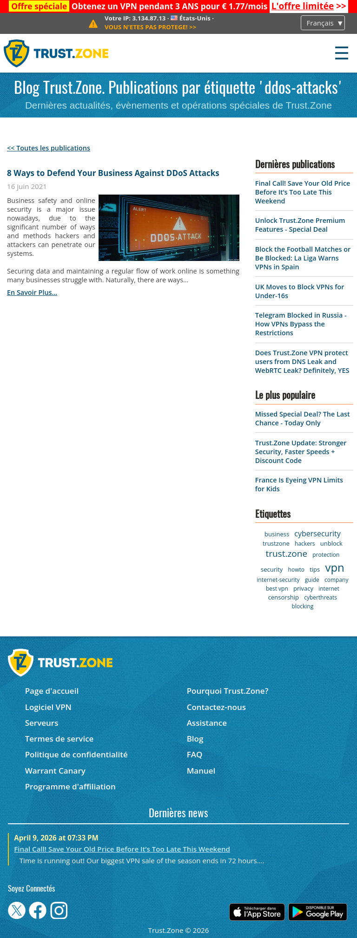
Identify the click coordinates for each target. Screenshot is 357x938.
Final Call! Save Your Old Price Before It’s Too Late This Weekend (302, 192)
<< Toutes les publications (48, 147)
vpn (334, 567)
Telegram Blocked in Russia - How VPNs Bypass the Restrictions (301, 324)
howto (296, 569)
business (276, 534)
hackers (305, 543)
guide (312, 580)
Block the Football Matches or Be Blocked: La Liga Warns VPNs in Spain (302, 258)
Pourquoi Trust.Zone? (228, 690)
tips (315, 569)
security (272, 569)
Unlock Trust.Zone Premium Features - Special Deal (300, 225)
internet (328, 589)
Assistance (207, 722)
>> (308, 6)
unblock (331, 543)
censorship (283, 597)
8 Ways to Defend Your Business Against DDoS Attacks (113, 173)
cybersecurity (317, 533)
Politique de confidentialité (76, 754)
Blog (195, 738)
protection (325, 555)
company (336, 580)
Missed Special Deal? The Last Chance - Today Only (302, 418)
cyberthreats (320, 597)
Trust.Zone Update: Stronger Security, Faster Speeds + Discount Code (301, 451)
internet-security (278, 580)
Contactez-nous (216, 707)
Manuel (201, 770)
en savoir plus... (32, 292)
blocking (303, 606)
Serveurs (42, 722)
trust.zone (286, 553)
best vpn (277, 589)
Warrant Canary (55, 770)
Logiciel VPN (48, 707)
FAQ (195, 754)
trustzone (276, 543)
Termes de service (59, 738)
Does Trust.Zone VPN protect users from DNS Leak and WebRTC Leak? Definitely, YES (302, 361)
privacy (303, 588)
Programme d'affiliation (70, 786)
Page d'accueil (52, 690)
